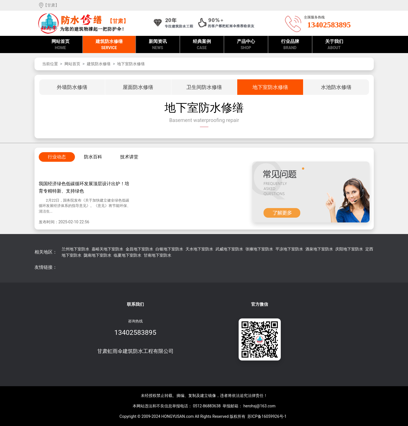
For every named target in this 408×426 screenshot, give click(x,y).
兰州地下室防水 (75, 249)
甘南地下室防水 (157, 255)
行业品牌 (290, 45)
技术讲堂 (129, 157)
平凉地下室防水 (289, 249)
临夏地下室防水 (127, 255)
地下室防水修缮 (131, 64)
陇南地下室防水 (97, 255)
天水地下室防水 (199, 249)
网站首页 (60, 45)
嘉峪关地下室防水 (107, 249)
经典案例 (202, 45)
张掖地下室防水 (259, 249)
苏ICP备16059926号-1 (266, 416)
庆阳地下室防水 (349, 249)
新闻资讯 (158, 45)
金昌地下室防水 (139, 249)
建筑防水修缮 (109, 45)
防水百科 (93, 157)
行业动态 (57, 157)
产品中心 (246, 45)
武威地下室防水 (229, 249)
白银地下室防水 (169, 249)
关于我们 (334, 45)
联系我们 (135, 304)
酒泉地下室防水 (319, 249)
